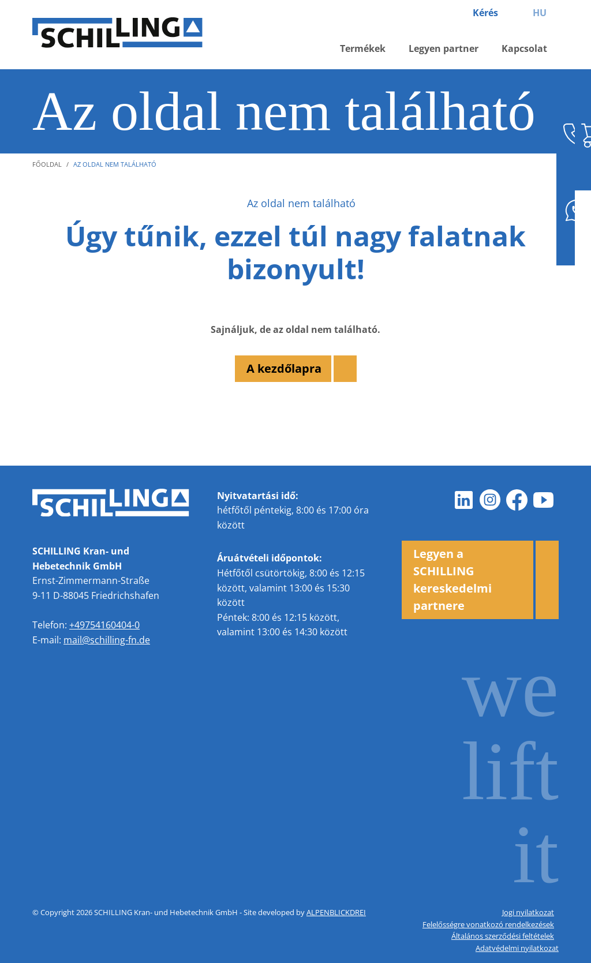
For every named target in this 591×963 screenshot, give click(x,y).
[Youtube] (543, 500)
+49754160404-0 (104, 625)
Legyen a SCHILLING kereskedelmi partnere (452, 579)
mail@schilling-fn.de (106, 640)
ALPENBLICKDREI (336, 912)
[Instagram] (490, 500)
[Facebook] (517, 500)
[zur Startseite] (130, 35)
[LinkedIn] (464, 500)
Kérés (485, 12)
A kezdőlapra (283, 368)
